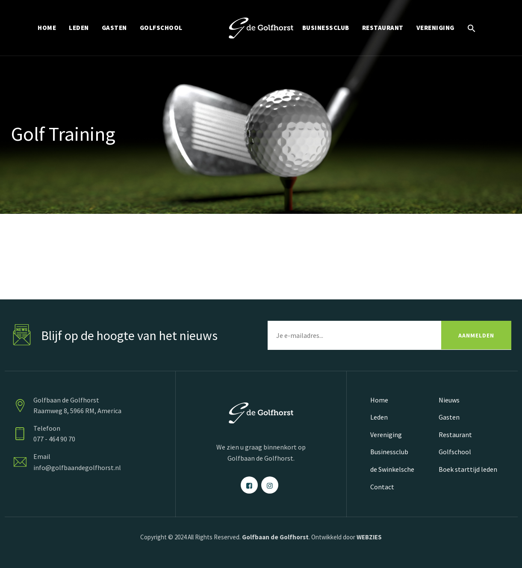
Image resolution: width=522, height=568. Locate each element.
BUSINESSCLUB (325, 28)
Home (379, 400)
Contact (382, 486)
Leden (379, 417)
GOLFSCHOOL (161, 28)
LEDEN (79, 28)
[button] (471, 28)
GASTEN (114, 28)
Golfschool (455, 451)
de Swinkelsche (392, 469)
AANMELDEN (476, 335)
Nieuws (449, 400)
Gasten (449, 417)
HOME (47, 28)
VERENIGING (435, 28)
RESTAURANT (383, 28)
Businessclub (389, 451)
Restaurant (455, 434)
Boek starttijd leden (468, 469)
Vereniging (386, 434)
